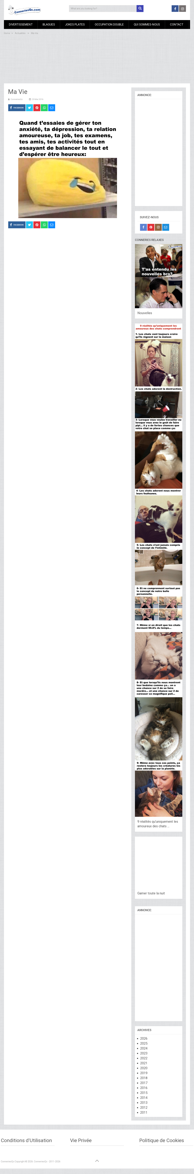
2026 (143, 1038)
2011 (143, 1112)
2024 (143, 1048)
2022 (143, 1058)
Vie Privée (81, 1140)
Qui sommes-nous (147, 24)
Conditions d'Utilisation (26, 1140)
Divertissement (21, 24)
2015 (143, 1093)
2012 (143, 1108)
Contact (176, 24)
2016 (143, 1088)
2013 (143, 1103)
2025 (143, 1043)
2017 (143, 1083)
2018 (143, 1078)
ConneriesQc (17, 99)
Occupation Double (109, 24)
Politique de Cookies (161, 1140)
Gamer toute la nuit (151, 893)
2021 (143, 1063)
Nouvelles (144, 313)
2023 (143, 1053)
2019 (143, 1073)
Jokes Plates (75, 24)
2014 (143, 1098)
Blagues (49, 24)
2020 (143, 1068)
